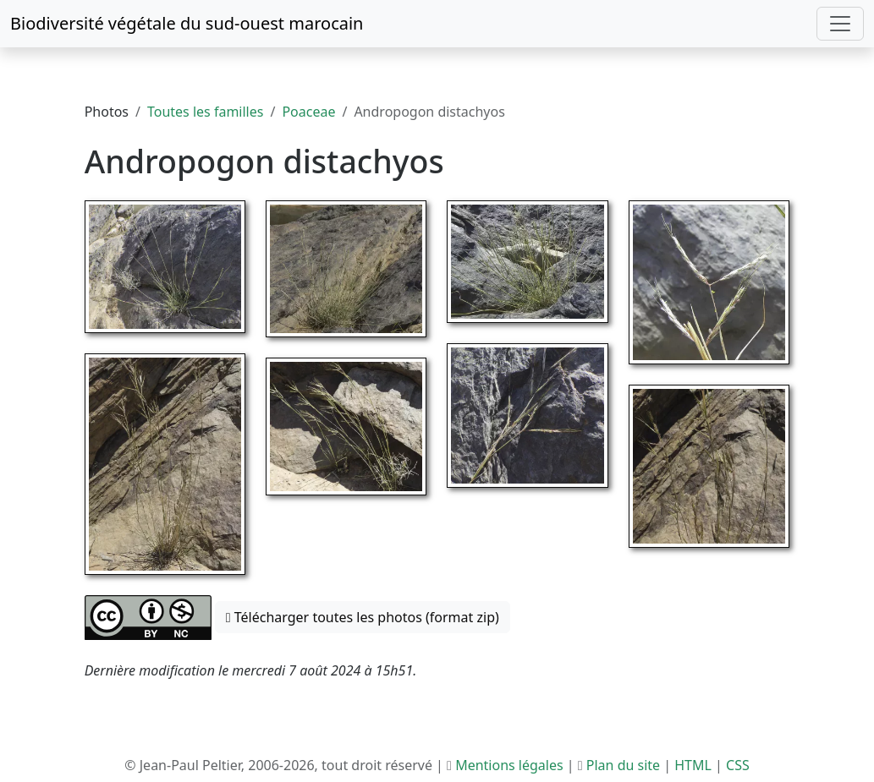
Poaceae (308, 111)
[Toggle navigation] (840, 24)
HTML (693, 765)
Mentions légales (509, 765)
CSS (738, 765)
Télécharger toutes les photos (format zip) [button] (362, 617)
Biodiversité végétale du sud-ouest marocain (186, 23)
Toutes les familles (205, 111)
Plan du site (623, 765)
